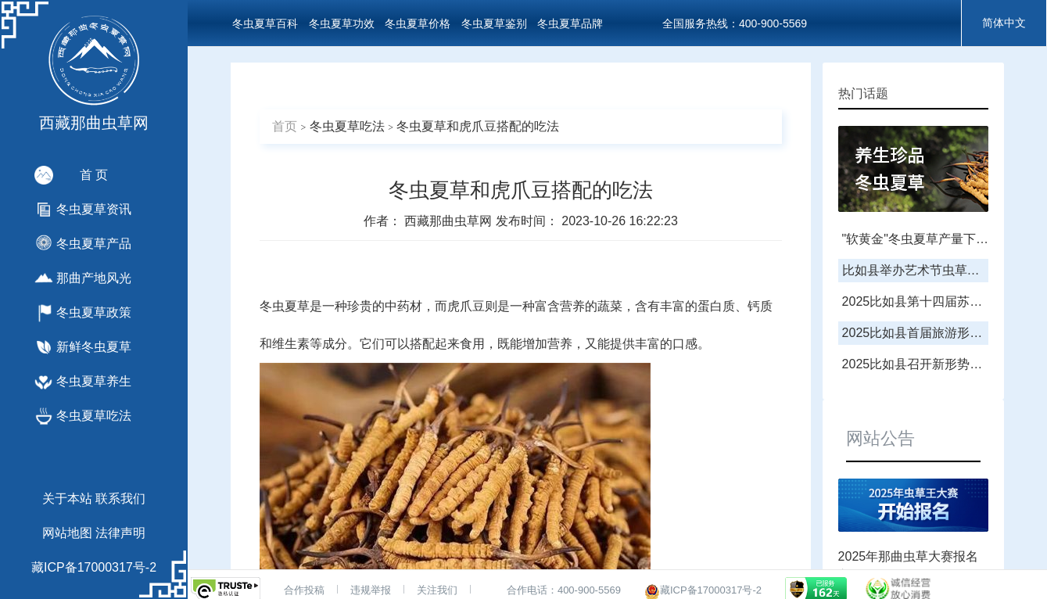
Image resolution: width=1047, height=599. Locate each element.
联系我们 (120, 498)
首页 (284, 126)
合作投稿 (304, 590)
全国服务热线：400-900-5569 (734, 23)
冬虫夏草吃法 (347, 126)
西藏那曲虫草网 (449, 221)
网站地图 (67, 533)
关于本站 (67, 498)
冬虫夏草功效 (342, 23)
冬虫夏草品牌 (570, 23)
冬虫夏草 (285, 306)
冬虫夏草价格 (417, 23)
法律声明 (120, 533)
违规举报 (370, 590)
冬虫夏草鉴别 (494, 23)
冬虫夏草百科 (265, 23)
